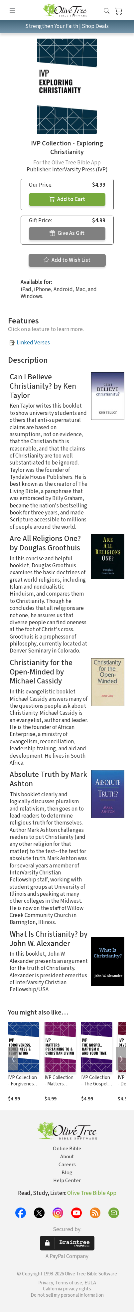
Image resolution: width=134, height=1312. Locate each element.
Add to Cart (67, 199)
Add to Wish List (67, 260)
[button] (106, 11)
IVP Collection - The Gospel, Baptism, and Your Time (95, 1087)
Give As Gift (67, 233)
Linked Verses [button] (33, 343)
